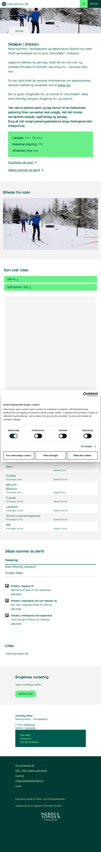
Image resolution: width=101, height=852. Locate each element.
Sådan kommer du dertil (26, 170)
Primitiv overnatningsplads (23, 515)
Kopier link (25, 738)
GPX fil (13, 279)
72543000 (30, 728)
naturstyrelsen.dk (17, 653)
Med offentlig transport (20, 566)
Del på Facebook (29, 741)
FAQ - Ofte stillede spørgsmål (31, 770)
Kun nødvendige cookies (18, 455)
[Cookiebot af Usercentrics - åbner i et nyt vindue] (85, 394)
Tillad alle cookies (82, 455)
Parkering (11, 560)
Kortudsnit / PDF (19, 287)
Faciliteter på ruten (22, 162)
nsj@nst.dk (29, 724)
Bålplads (11, 488)
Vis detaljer (86, 446)
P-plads (11, 475)
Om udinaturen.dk (24, 765)
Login (18, 785)
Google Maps (14, 573)
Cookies (19, 775)
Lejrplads (12, 506)
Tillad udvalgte (50, 455)
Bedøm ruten (25, 694)
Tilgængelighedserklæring (29, 780)
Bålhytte (11, 484)
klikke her (64, 85)
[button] (94, 4)
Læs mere (16, 594)
